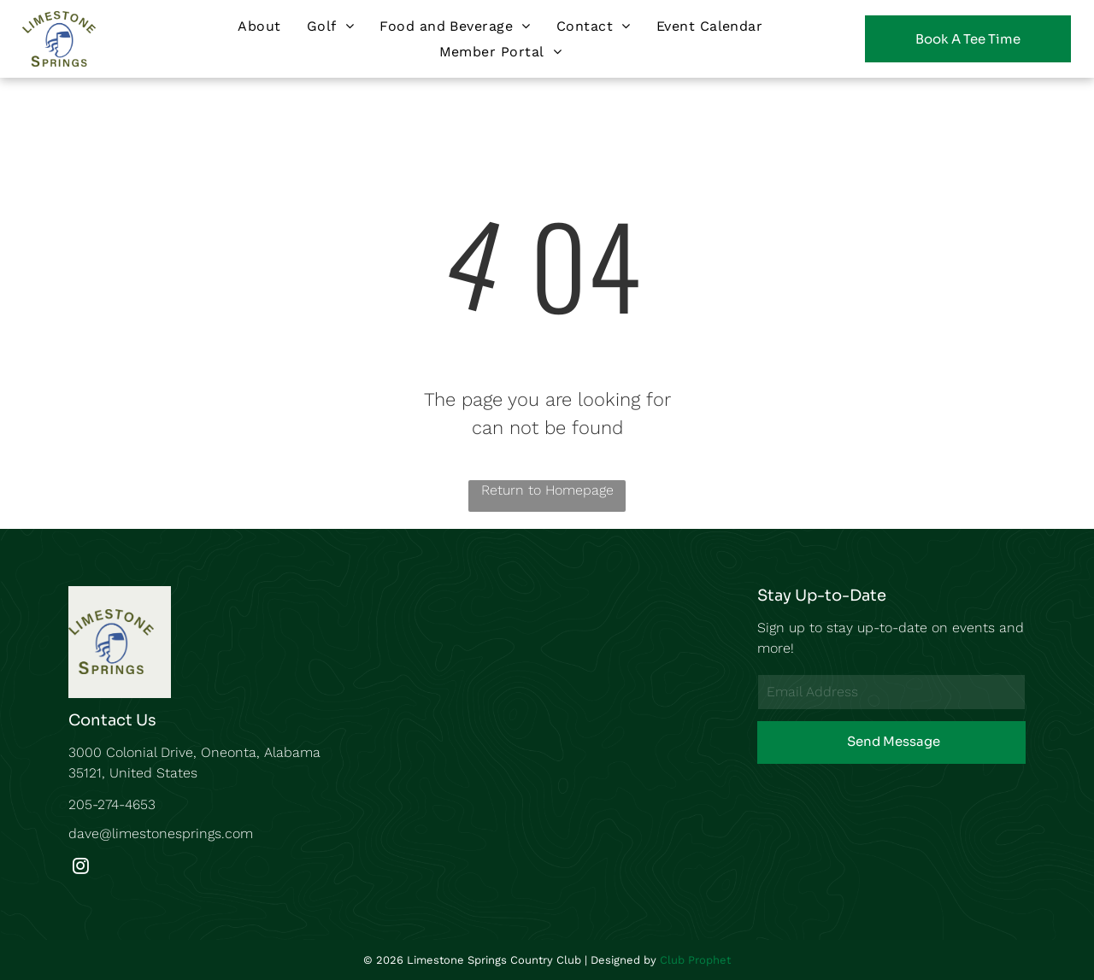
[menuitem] (259, 26)
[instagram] (80, 868)
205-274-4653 (112, 804)
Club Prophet (695, 960)
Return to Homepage (547, 490)
